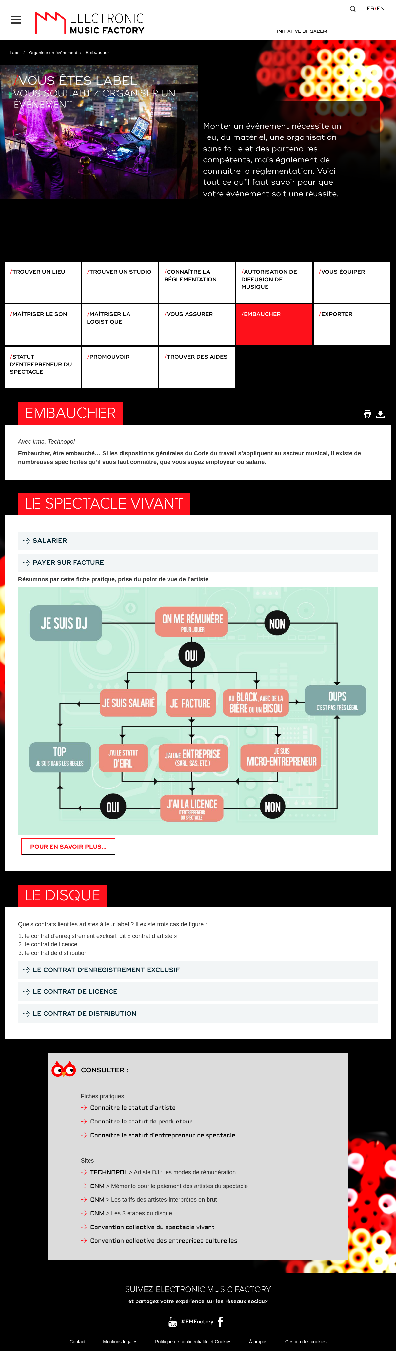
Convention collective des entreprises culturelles (163, 1254)
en (381, 8)
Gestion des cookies (306, 1355)
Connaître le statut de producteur (141, 1135)
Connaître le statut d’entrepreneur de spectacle (162, 1149)
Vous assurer (192, 314)
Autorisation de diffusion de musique (272, 275)
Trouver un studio (109, 271)
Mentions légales (120, 1355)
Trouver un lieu (42, 266)
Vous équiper (346, 266)
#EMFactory (197, 1335)
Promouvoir (112, 362)
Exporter (339, 314)
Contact (77, 1355)
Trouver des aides (188, 366)
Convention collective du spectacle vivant (152, 1241)
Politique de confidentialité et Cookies (193, 1355)
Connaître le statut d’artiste (133, 1121)
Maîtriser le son (43, 314)
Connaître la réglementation (193, 271)
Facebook (220, 1336)
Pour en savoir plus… (69, 857)
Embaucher (265, 314)
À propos (258, 1355)
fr (370, 8)
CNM (97, 1199)
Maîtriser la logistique (111, 318)
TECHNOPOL (109, 1186)
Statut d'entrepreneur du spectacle (39, 370)
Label (15, 47)
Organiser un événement (55, 47)
